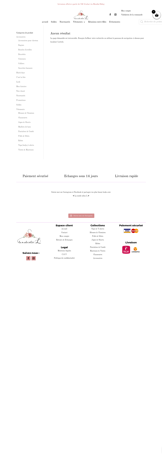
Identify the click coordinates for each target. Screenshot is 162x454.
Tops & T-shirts (97, 229)
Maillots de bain (24, 127)
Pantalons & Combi (26, 131)
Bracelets (22, 54)
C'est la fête (20, 77)
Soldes (54, 22)
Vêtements (78, 22)
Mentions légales (64, 251)
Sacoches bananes (25, 68)
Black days (20, 73)
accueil (45, 22)
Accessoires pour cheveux (28, 41)
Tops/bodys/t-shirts (26, 145)
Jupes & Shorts (24, 122)
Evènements (114, 22)
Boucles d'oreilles (25, 50)
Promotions (21, 100)
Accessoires (20, 37)
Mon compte (126, 11)
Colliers (21, 64)
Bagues (21, 45)
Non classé (20, 91)
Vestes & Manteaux (26, 150)
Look (18, 82)
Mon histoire (21, 86)
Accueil (64, 229)
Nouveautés (65, 22)
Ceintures (22, 59)
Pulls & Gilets (23, 136)
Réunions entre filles (97, 22)
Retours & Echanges (64, 240)
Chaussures (22, 118)
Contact (64, 232)
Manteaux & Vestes (97, 251)
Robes (20, 141)
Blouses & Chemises (26, 113)
